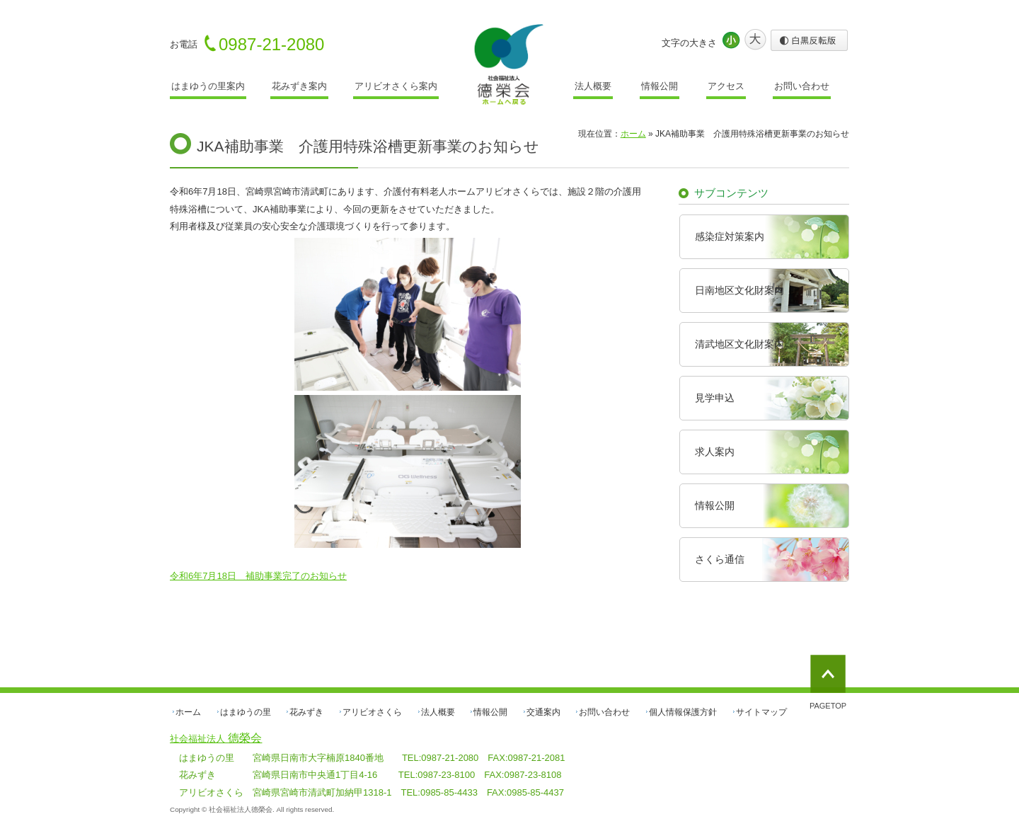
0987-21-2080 (271, 44)
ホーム (188, 712)
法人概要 (593, 86)
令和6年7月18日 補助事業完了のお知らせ (258, 576)
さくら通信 (719, 559)
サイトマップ (761, 712)
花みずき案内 (299, 86)
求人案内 (715, 451)
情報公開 (659, 86)
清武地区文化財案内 (739, 344)
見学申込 (715, 397)
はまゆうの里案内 (208, 86)
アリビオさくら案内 (396, 86)
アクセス (726, 86)
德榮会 (216, 738)
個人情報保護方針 (683, 712)
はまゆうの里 (245, 712)
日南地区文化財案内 (739, 290)
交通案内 (543, 712)
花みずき (306, 712)
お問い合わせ (801, 86)
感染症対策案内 (729, 236)
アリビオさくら (372, 712)
